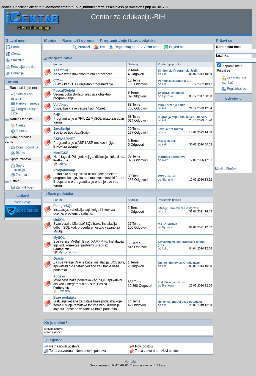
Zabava (19, 175)
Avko (165, 108)
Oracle (58, 258)
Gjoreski (167, 96)
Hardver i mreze (25, 103)
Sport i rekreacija (18, 168)
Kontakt (130, 362)
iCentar (14, 53)
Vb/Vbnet (60, 104)
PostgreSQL (62, 206)
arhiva (63, 163)
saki (164, 144)
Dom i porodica (24, 147)
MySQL (59, 238)
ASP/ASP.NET (64, 139)
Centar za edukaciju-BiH (128, 17)
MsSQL (59, 220)
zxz (164, 73)
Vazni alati (149, 47)
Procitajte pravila (20, 67)
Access (59, 276)
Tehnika (19, 131)
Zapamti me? (232, 66)
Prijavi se (173, 47)
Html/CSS (60, 153)
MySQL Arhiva (68, 252)
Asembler (60, 70)
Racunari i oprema (78, 40)
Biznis (18, 153)
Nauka (18, 125)
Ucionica (64, 291)
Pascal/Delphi (64, 90)
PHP (56, 115)
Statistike (15, 60)
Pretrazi (81, 47)
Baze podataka (64, 297)
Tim (99, 47)
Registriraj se (122, 47)
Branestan (168, 285)
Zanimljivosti (22, 187)
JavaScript (61, 129)
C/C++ (58, 80)
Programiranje (64, 170)
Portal (13, 47)
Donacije (15, 73)
